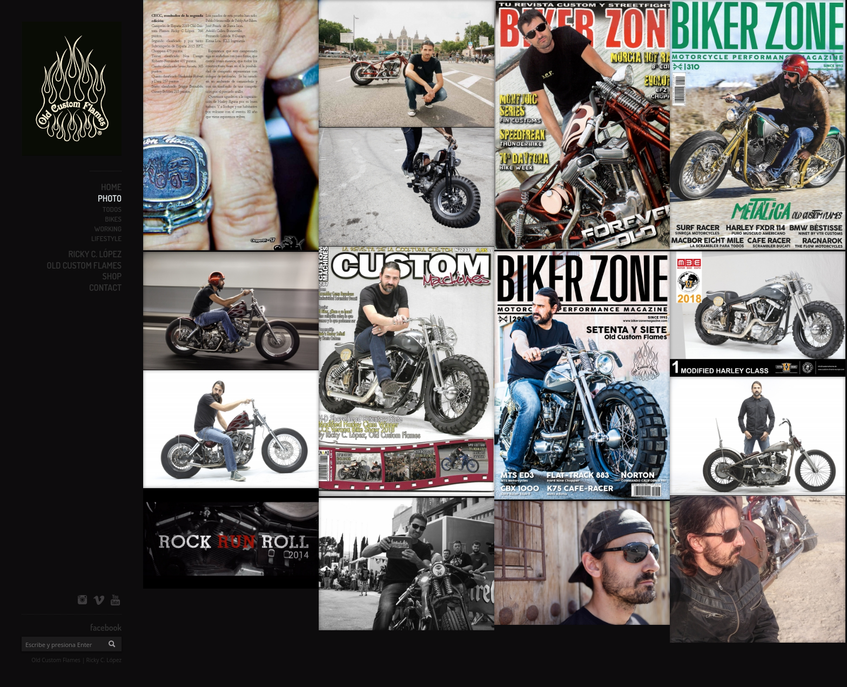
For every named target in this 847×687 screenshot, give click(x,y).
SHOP (112, 276)
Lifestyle (106, 238)
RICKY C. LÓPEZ (95, 254)
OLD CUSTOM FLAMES (84, 265)
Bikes (113, 219)
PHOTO (110, 198)
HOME (111, 187)
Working (108, 228)
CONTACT (105, 287)
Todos (112, 209)
